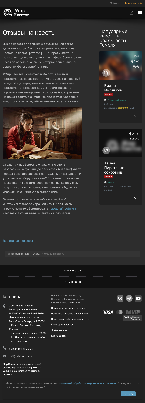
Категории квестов (62, 324)
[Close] (138, 383)
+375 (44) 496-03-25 (21, 348)
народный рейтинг (62, 208)
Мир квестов (72, 270)
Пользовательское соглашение (69, 313)
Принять (128, 394)
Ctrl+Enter (72, 302)
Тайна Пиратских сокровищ (114, 168)
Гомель (115, 3)
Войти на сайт (133, 3)
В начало (72, 282)
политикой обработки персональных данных (87, 383)
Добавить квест (60, 330)
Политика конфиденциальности (70, 319)
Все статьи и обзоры (18, 240)
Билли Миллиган (113, 87)
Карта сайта (58, 335)
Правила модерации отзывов (68, 308)
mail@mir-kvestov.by (20, 356)
